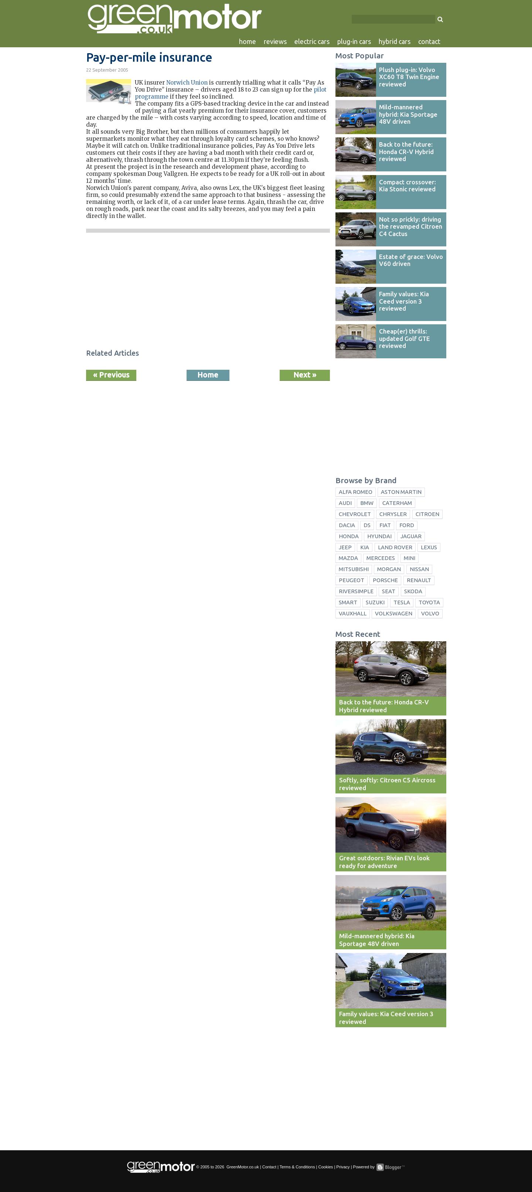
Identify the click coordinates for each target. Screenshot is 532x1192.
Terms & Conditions (297, 1167)
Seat (388, 591)
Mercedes (380, 558)
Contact (269, 1167)
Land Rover (395, 547)
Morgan (389, 569)
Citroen (427, 514)
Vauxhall (352, 613)
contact (429, 41)
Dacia (347, 525)
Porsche (385, 580)
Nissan (419, 569)
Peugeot (351, 580)
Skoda (413, 591)
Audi (345, 503)
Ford (406, 525)
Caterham (397, 503)
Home (207, 374)
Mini (409, 558)
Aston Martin (401, 492)
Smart (348, 602)
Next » (304, 374)
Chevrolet (355, 514)
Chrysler (393, 514)
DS (367, 525)
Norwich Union (187, 82)
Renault (419, 580)
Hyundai (379, 536)
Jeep (345, 547)
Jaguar (411, 536)
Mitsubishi (354, 569)
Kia (364, 547)
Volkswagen (393, 613)
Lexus (429, 547)
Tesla (401, 602)
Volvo (430, 613)
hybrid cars (394, 41)
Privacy (342, 1167)
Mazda (348, 558)
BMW (367, 503)
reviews (275, 41)
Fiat (385, 525)
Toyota (429, 602)
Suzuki (375, 602)
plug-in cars (354, 41)
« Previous (111, 374)
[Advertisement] (208, 292)
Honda (349, 536)
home (247, 41)
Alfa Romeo (355, 492)
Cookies (325, 1167)
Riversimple (356, 591)
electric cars (312, 41)
